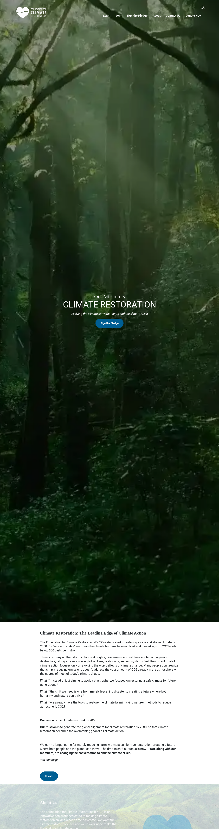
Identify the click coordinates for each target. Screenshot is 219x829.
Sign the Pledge (109, 334)
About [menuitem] (160, 15)
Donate (49, 776)
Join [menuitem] (122, 15)
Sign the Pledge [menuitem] (140, 15)
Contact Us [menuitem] (176, 15)
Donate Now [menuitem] (196, 15)
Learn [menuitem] (109, 15)
